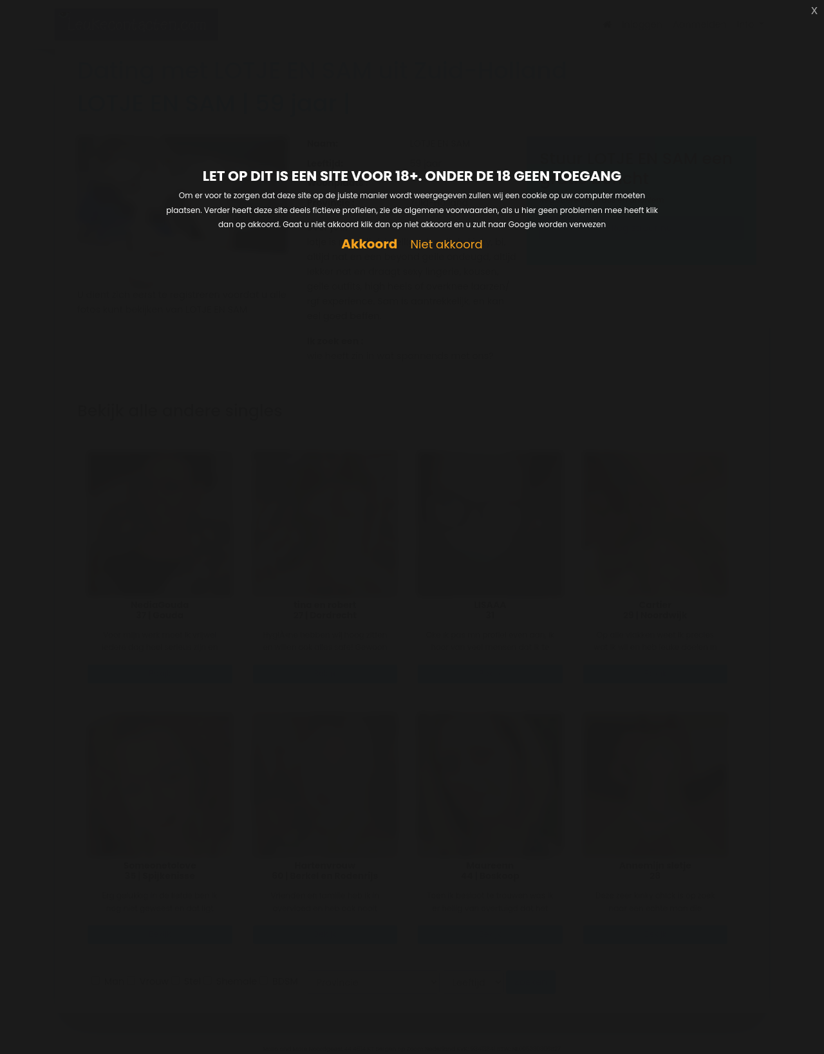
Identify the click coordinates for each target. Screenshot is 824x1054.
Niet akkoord (446, 244)
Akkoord (369, 244)
